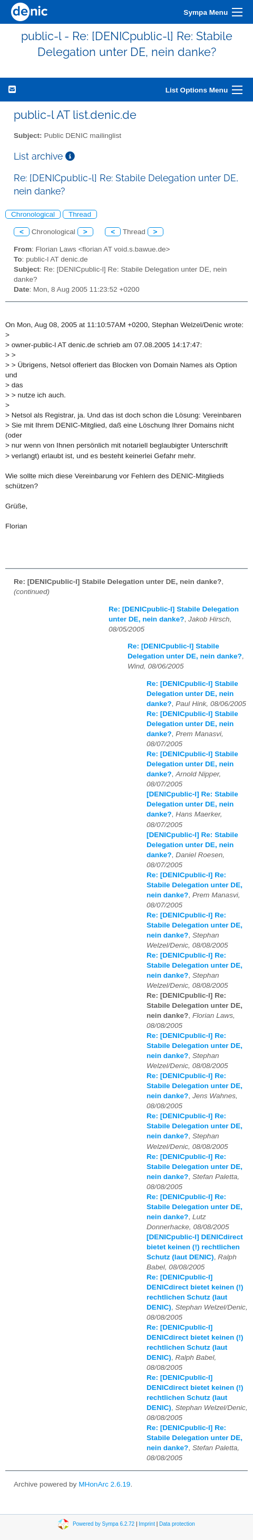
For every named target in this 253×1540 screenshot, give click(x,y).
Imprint (147, 1524)
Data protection (177, 1524)
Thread (80, 214)
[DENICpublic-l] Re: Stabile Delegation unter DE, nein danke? (192, 804)
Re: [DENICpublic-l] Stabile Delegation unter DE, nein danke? (192, 694)
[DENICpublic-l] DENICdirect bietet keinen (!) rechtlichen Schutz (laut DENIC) (195, 1247)
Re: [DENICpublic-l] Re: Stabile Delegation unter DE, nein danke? (194, 885)
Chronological (33, 214)
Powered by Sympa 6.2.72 (103, 1524)
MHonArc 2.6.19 (104, 1484)
